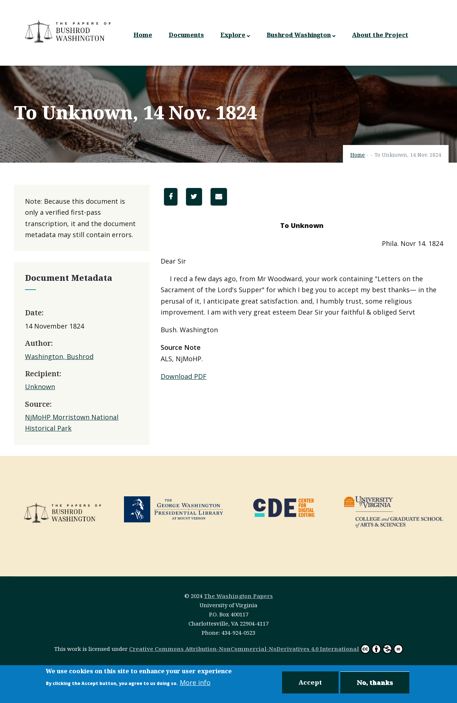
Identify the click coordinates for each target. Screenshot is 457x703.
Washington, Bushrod (59, 356)
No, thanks (375, 683)
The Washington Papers (238, 595)
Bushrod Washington (301, 35)
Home (143, 35)
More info (195, 683)
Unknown (40, 386)
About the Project (380, 35)
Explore (235, 35)
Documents (186, 35)
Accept (310, 683)
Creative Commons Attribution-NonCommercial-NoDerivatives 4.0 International (244, 648)
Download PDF (183, 376)
